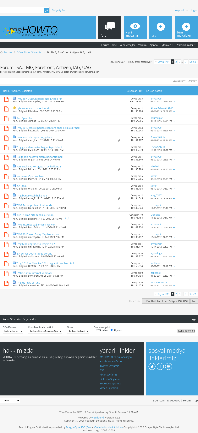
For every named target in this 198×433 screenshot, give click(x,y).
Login (194, 10)
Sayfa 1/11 (164, 61)
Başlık (6, 91)
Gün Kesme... (10, 327)
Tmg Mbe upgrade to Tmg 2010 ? (35, 244)
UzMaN (32, 266)
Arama (192, 80)
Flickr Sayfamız (108, 374)
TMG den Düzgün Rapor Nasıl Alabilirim (39, 98)
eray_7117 (33, 198)
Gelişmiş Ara (58, 10)
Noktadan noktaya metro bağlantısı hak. (39, 157)
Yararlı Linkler (185, 45)
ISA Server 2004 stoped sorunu (34, 253)
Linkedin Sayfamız (110, 379)
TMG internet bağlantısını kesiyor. (36, 224)
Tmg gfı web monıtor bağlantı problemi (39, 147)
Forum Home (109, 45)
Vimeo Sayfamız (109, 388)
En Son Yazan (155, 91)
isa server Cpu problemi (30, 176)
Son (193, 61)
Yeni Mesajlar (127, 45)
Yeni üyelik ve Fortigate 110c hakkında (38, 166)
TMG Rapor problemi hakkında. (34, 205)
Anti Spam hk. (24, 118)
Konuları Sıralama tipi (40, 327)
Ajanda (154, 45)
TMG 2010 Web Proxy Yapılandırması (37, 234)
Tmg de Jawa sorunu (28, 282)
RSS (102, 370)
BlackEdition (34, 208)
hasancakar (34, 130)
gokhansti (33, 275)
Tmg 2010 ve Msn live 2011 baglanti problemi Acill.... (46, 263)
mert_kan (33, 140)
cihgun (31, 159)
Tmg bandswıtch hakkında (31, 195)
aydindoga (33, 256)
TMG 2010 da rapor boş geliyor (34, 137)
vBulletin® (98, 417)
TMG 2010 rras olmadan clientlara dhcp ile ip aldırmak (48, 127)
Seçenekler (178, 80)
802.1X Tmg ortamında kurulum (34, 215)
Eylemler (166, 45)
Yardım (142, 45)
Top (194, 301)
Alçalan (116, 330)
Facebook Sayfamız (111, 361)
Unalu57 (32, 188)
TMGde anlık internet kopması (34, 273)
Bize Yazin (158, 400)
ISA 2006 (21, 186)
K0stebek (33, 111)
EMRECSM (33, 150)
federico (32, 179)
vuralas (32, 121)
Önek (70, 327)
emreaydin (34, 101)
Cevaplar (132, 91)
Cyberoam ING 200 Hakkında (33, 108)
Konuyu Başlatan (22, 91)
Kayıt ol (179, 10)
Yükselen (101, 330)
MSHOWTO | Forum (179, 400)
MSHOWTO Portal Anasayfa (116, 357)
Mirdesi (32, 169)
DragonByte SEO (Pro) (78, 427)
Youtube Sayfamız (110, 383)
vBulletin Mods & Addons (108, 427)
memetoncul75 (36, 285)
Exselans (32, 218)
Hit (141, 91)
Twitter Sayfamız (109, 366)
